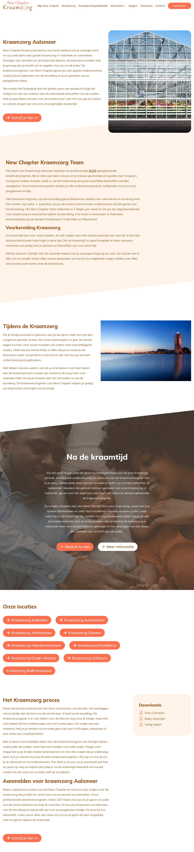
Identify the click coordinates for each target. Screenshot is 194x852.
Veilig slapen (153, 724)
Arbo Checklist (154, 713)
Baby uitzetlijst (155, 718)
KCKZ (92, 171)
